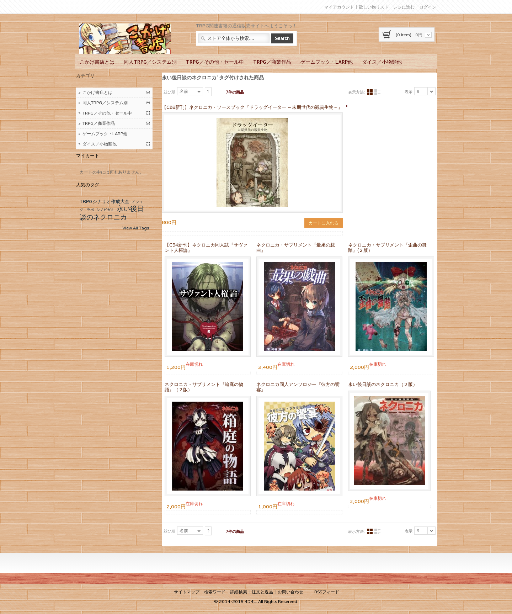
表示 (408, 91)
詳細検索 (238, 591)
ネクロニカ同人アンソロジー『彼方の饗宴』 (298, 387)
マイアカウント (339, 7)
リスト (377, 92)
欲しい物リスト (374, 7)
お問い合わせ (290, 591)
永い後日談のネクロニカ (112, 212)
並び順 (169, 91)
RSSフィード (326, 591)
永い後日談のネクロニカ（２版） (382, 384)
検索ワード (214, 591)
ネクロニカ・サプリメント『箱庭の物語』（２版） (204, 387)
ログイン (427, 7)
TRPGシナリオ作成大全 (104, 202)
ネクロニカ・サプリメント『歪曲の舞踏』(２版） (387, 247)
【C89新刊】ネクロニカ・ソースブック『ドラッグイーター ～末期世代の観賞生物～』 (252, 107)
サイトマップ (186, 591)
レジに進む (404, 7)
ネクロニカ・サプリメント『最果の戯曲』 (295, 247)
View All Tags (135, 228)
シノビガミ (105, 209)
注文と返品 (262, 591)
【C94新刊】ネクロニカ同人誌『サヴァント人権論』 (206, 247)
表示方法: (356, 92)
